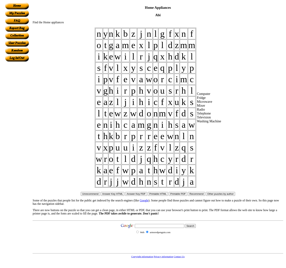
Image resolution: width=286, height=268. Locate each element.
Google (144, 200)
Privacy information (163, 256)
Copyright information (142, 256)
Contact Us (179, 256)
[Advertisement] (17, 118)
